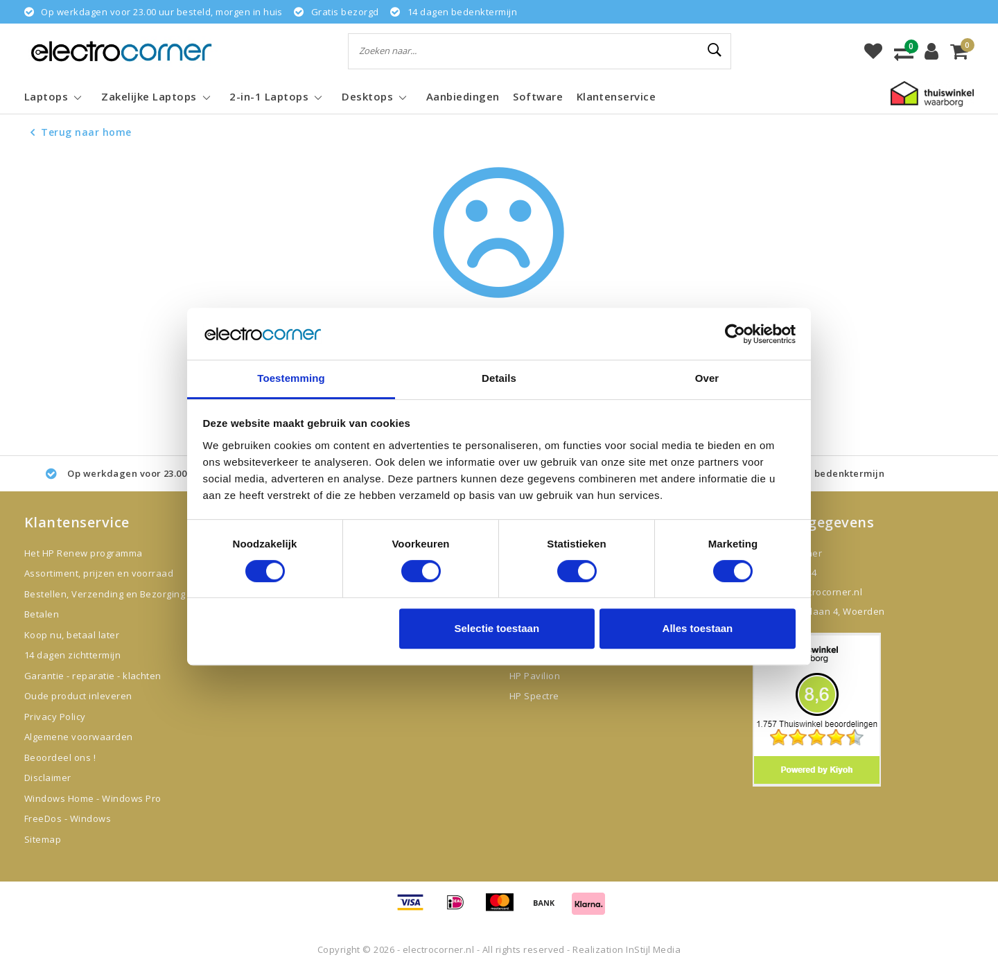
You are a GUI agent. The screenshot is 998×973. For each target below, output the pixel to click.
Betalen (41, 614)
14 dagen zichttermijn (72, 655)
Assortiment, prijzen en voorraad (98, 573)
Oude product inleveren (78, 696)
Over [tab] (707, 379)
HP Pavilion (534, 675)
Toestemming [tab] (291, 379)
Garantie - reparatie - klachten (92, 675)
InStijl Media (653, 949)
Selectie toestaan (497, 629)
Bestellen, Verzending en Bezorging (104, 594)
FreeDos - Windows (67, 818)
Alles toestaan (698, 629)
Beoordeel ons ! (60, 757)
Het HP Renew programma (83, 553)
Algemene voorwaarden (78, 736)
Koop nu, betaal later (71, 635)
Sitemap (42, 839)
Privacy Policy (55, 716)
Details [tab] (499, 379)
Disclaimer (47, 777)
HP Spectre (534, 696)
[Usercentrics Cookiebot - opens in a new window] (735, 334)
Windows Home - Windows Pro (92, 798)
